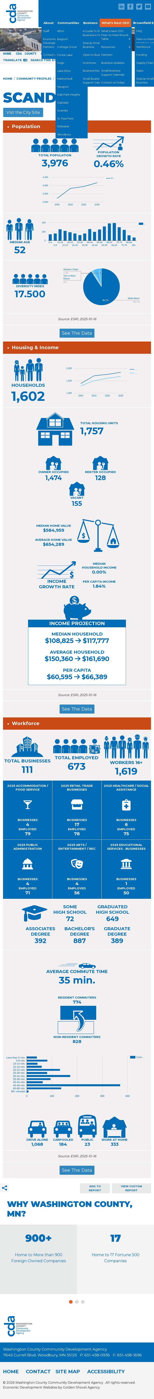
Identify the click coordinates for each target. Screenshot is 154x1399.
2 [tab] (77, 1302)
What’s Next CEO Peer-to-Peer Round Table (114, 34)
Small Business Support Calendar (94, 80)
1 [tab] (70, 1302)
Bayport (62, 39)
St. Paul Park (65, 118)
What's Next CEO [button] (115, 23)
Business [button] (90, 23)
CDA (19, 53)
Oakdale (63, 102)
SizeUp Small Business (91, 44)
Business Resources (95, 70)
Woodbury (64, 134)
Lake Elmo (64, 70)
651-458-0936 (97, 1355)
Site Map (68, 1371)
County (30, 53)
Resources (108, 46)
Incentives (89, 62)
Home (7, 53)
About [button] (49, 23)
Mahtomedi (64, 78)
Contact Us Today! (113, 82)
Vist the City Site (23, 112)
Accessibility (106, 1371)
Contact (38, 1371)
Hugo (60, 62)
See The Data (77, 333)
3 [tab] (83, 1302)
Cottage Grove (67, 46)
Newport (63, 86)
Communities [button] (68, 23)
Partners (106, 54)
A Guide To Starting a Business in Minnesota (97, 33)
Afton (60, 31)
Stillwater (63, 126)
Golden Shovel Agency (81, 1387)
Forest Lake (65, 55)
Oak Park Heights (68, 94)
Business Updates (112, 62)
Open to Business (94, 54)
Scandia (62, 110)
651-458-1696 (129, 1355)
